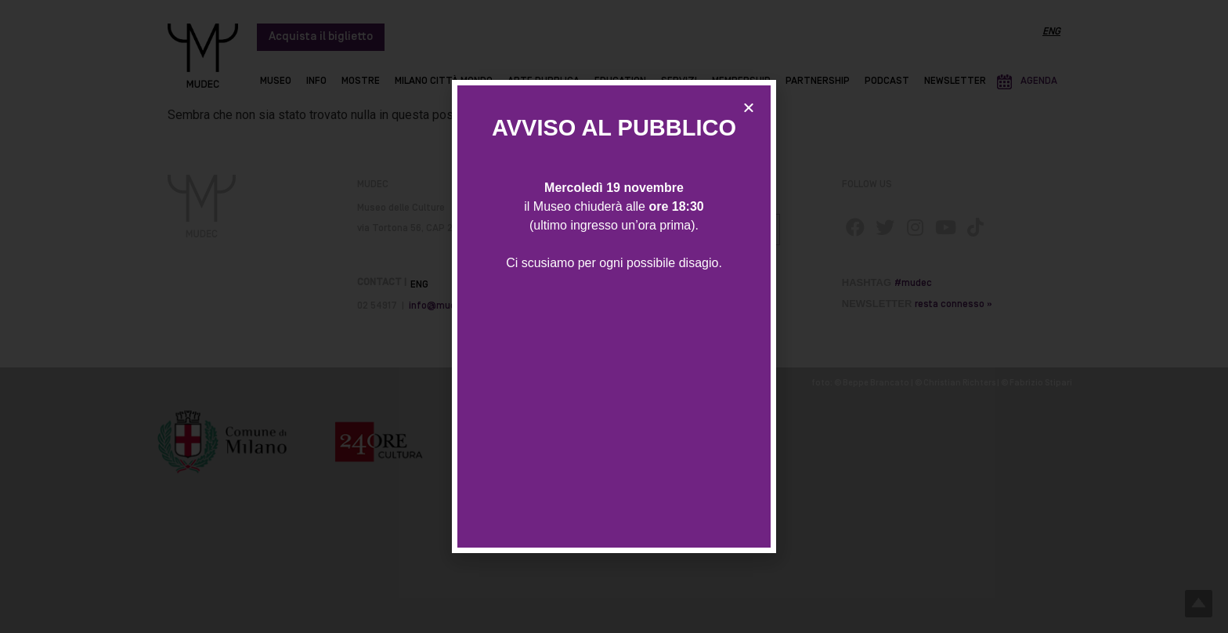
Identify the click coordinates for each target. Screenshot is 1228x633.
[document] (614, 316)
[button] (748, 107)
